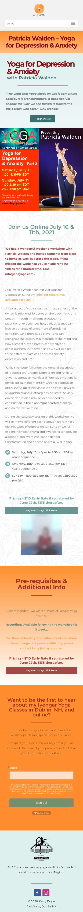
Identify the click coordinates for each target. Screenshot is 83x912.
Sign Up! (41, 804)
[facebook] (37, 892)
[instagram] (45, 892)
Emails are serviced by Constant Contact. (44, 795)
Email (13, 769)
